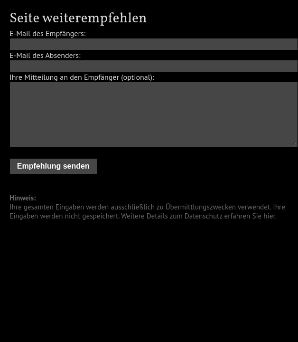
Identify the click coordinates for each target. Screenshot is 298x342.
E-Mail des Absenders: (44, 55)
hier (269, 215)
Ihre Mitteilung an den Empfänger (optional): (81, 77)
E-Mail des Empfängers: (47, 33)
